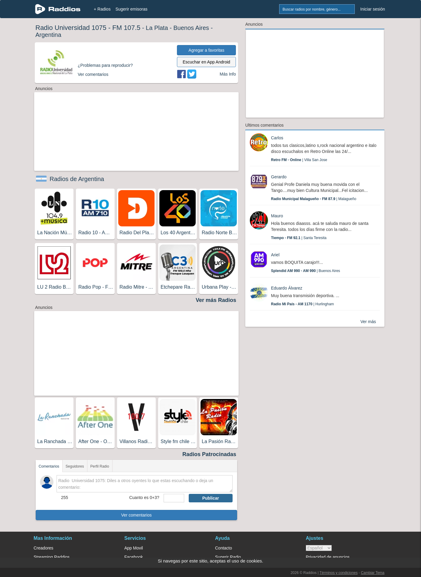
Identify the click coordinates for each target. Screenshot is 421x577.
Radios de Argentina (77, 179)
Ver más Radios (216, 300)
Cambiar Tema (372, 573)
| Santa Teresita (298, 238)
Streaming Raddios (52, 557)
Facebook (133, 557)
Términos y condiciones (338, 573)
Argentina (48, 34)
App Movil (133, 548)
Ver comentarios (136, 515)
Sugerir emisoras (132, 9)
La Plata (157, 27)
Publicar (210, 498)
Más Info (228, 74)
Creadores (43, 548)
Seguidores (75, 466)
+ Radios (102, 9)
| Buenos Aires (305, 271)
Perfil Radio (99, 466)
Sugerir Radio (228, 557)
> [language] (319, 548)
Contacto (223, 548)
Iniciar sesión (372, 9)
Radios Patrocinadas (209, 454)
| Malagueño (313, 199)
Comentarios (49, 466)
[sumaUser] (174, 498)
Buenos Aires (191, 27)
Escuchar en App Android (206, 62)
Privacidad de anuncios (328, 557)
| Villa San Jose (299, 160)
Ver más (368, 321)
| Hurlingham (302, 304)
